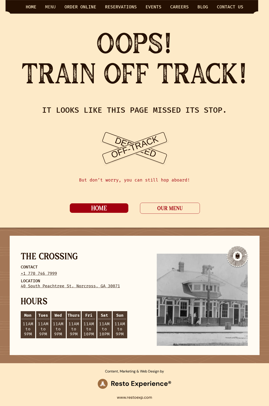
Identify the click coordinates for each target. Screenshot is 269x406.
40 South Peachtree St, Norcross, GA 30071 (70, 285)
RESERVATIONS (121, 6)
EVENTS (153, 6)
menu (50, 6)
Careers (179, 6)
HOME (31, 6)
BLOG (202, 6)
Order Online (80, 6)
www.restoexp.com (134, 397)
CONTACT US (230, 6)
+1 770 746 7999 (39, 273)
